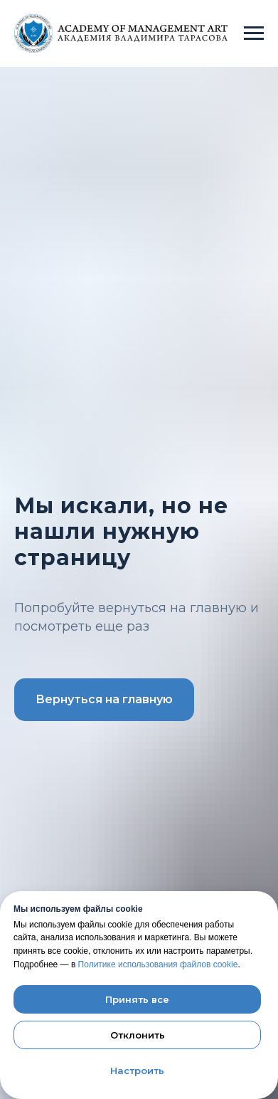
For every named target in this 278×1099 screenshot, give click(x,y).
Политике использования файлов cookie (158, 964)
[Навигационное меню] (254, 33)
